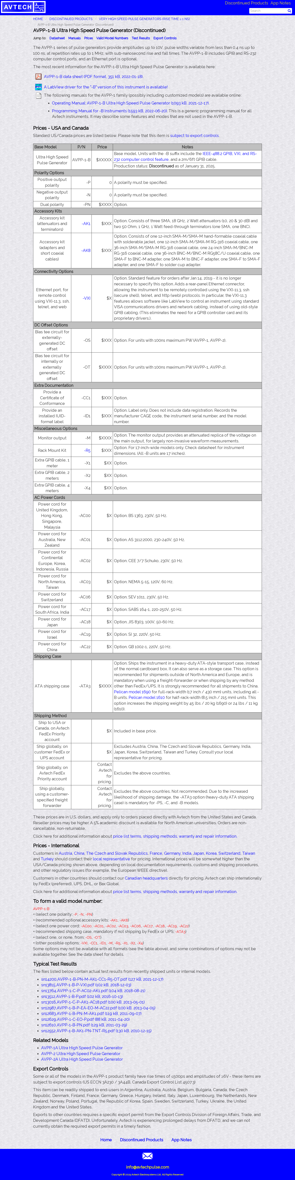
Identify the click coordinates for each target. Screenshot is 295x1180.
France (156, 853)
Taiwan (248, 853)
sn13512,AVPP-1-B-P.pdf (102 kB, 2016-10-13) (82, 996)
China (79, 853)
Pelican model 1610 (147, 697)
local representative (111, 859)
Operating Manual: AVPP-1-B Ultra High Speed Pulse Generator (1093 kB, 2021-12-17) (130, 103)
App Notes (281, 3)
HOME (38, 19)
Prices (88, 38)
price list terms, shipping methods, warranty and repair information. (175, 836)
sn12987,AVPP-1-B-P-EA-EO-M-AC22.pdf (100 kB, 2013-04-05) (98, 1008)
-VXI (87, 298)
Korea (211, 853)
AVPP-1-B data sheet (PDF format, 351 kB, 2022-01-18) (93, 76)
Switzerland (229, 853)
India (186, 853)
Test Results (141, 38)
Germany (172, 853)
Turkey (47, 859)
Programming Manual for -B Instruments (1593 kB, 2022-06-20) (109, 110)
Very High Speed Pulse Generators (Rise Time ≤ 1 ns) (144, 19)
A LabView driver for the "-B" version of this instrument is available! (106, 87)
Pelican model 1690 (132, 691)
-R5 (87, 450)
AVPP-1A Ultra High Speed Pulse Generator (82, 1047)
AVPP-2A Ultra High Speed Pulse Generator (82, 1059)
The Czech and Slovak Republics (117, 853)
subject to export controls (194, 135)
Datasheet (57, 38)
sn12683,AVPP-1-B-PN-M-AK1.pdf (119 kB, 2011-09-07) (91, 1013)
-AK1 (86, 223)
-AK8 (86, 250)
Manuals (74, 38)
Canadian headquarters (146, 878)
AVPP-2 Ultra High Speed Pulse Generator (80, 1053)
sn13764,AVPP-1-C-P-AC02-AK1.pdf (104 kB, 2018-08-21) (93, 990)
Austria (65, 853)
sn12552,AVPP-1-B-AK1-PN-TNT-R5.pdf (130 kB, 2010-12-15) (96, 1030)
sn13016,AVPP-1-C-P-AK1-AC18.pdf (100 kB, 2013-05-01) (93, 1002)
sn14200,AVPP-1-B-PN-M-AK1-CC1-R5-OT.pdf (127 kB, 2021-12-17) (102, 979)
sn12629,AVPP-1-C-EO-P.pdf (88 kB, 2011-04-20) (85, 1019)
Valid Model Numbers (112, 38)
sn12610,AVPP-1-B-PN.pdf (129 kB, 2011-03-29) (84, 1025)
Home (106, 1139)
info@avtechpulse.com (147, 1167)
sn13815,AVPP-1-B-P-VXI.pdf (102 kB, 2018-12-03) (86, 984)
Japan (198, 853)
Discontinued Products (246, 3)
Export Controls (165, 38)
